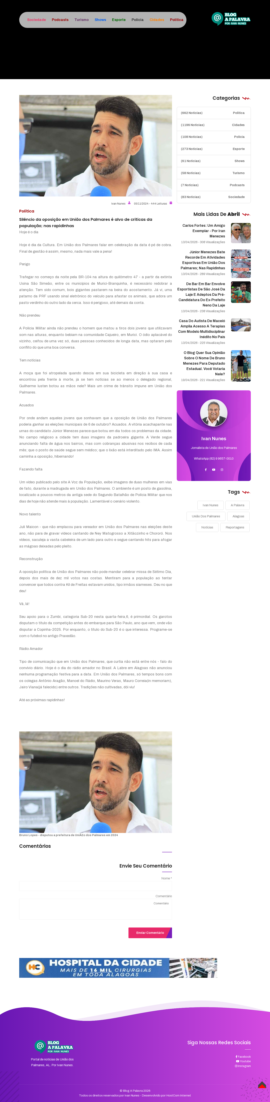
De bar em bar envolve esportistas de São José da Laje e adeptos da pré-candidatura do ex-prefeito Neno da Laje (201, 294)
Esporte (213, 149)
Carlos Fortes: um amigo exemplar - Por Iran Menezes (204, 231)
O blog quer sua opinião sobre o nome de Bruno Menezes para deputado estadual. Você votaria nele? (204, 363)
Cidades (213, 125)
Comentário (164, 896)
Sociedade (213, 197)
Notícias (207, 527)
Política (213, 113)
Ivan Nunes (120, 203)
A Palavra (237, 505)
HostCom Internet (178, 1095)
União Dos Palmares (206, 516)
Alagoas (238, 516)
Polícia (213, 137)
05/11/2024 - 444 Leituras (153, 203)
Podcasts (213, 185)
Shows (213, 161)
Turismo (213, 173)
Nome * (166, 878)
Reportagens (235, 527)
